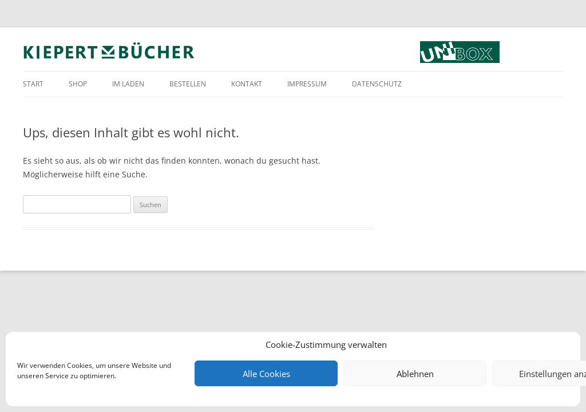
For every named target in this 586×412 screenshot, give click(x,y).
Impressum (307, 84)
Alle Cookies (266, 373)
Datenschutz (377, 84)
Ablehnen (415, 373)
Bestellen (187, 84)
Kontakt (246, 84)
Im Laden (128, 84)
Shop (78, 84)
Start (33, 84)
